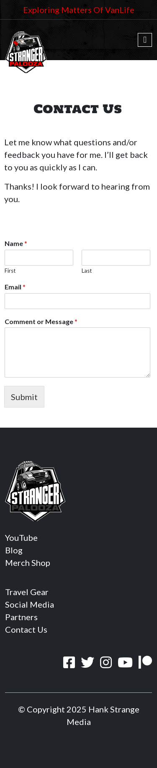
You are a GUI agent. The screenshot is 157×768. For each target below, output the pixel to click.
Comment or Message (41, 321)
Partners (21, 617)
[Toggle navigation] (145, 40)
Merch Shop (27, 563)
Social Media (29, 604)
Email (15, 287)
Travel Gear (27, 592)
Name (16, 243)
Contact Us (26, 629)
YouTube (21, 537)
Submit (24, 397)
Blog (14, 550)
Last (87, 270)
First (10, 270)
